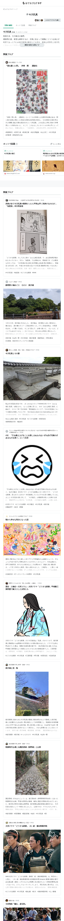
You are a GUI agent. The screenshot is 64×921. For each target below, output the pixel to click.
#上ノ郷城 (52, 891)
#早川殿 (36, 655)
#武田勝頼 (17, 813)
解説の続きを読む (32, 45)
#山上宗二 (44, 132)
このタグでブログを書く (52, 20)
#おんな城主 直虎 (12, 419)
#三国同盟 (28, 655)
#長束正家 (25, 132)
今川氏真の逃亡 (9, 153)
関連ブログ (32, 25)
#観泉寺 (20, 422)
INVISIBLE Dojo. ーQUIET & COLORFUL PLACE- (24, 200)
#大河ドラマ (10, 504)
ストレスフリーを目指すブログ (18, 516)
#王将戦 (8, 341)
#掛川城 (8, 338)
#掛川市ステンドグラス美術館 (22, 341)
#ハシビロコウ (26, 734)
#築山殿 (28, 891)
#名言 (16, 507)
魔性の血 (11, 900)
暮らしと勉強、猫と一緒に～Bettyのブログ (22, 350)
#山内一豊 (15, 338)
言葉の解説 (8, 25)
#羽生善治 (49, 338)
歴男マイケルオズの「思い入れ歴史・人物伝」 (23, 583)
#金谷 (33, 813)
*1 (14, 42)
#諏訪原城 (25, 813)
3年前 (42, 200)
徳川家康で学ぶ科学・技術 (17, 664)
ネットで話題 (20, 25)
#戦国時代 (9, 132)
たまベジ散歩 (13, 282)
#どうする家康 (26, 272)
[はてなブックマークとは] (17, 144)
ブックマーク (8, 151)
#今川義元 (30, 504)
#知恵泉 (16, 272)
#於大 (34, 891)
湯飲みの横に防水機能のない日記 (19, 822)
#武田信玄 (42, 419)
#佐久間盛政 (35, 132)
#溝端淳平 (9, 507)
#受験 (21, 507)
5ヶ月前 (19, 62)
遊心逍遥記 (12, 62)
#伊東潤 (8, 135)
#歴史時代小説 (17, 135)
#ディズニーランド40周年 (23, 574)
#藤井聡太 (40, 338)
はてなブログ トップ (10, 9)
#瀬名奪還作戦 (42, 891)
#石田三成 (17, 132)
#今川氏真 (52, 132)
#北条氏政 (52, 655)
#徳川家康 (32, 338)
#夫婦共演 (9, 574)
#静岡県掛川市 (11, 422)
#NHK (34, 272)
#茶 (45, 813)
